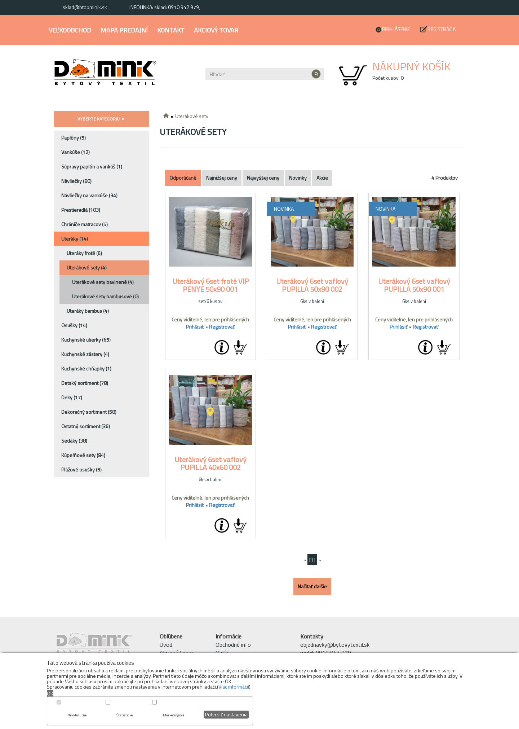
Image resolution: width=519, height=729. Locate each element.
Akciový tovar (216, 30)
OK (50, 693)
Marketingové (173, 715)
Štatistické (124, 715)
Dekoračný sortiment (88, 412)
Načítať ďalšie (312, 586)
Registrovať (222, 326)
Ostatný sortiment (85, 426)
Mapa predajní (124, 30)
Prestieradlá (80, 210)
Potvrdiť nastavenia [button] (226, 714)
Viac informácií (233, 686)
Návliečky (76, 181)
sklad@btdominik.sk (85, 7)
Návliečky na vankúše (89, 195)
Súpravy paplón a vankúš (91, 166)
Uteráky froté (84, 253)
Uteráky (74, 238)
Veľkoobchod (70, 30)
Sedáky (74, 440)
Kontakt (171, 30)
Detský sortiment (84, 383)
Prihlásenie (396, 29)
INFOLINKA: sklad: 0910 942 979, (164, 7)
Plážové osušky (81, 469)
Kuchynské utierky (86, 339)
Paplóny (73, 137)
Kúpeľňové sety (83, 455)
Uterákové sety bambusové (105, 296)
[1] (312, 559)
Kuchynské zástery (85, 354)
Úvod (166, 644)
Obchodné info (233, 644)
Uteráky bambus (88, 311)
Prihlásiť (195, 326)
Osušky (74, 325)
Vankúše (75, 152)
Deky (71, 397)
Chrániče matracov (84, 224)
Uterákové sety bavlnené (103, 282)
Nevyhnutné (76, 715)
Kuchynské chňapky (86, 368)
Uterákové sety (87, 267)
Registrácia (441, 29)
